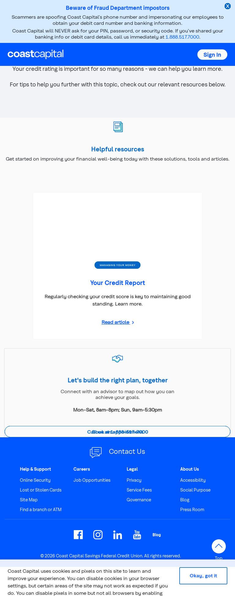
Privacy (134, 480)
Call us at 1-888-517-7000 (117, 432)
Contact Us (127, 451)
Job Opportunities (91, 480)
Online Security (35, 480)
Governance (139, 499)
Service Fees (139, 489)
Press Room (192, 509)
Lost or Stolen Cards (41, 489)
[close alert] (228, 6)
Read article (116, 322)
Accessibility (193, 480)
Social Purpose (195, 489)
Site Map (29, 499)
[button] (212, 54)
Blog (184, 499)
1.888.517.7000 (182, 37)
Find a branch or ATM (41, 509)
